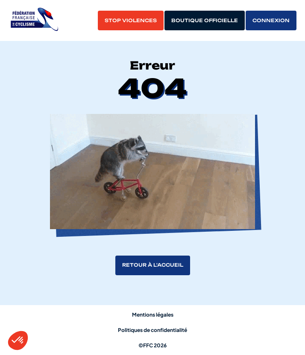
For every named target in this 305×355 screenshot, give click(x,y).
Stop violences (131, 20)
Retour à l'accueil (152, 265)
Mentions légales (152, 314)
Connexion (271, 20)
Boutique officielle (204, 20)
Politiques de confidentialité (152, 330)
